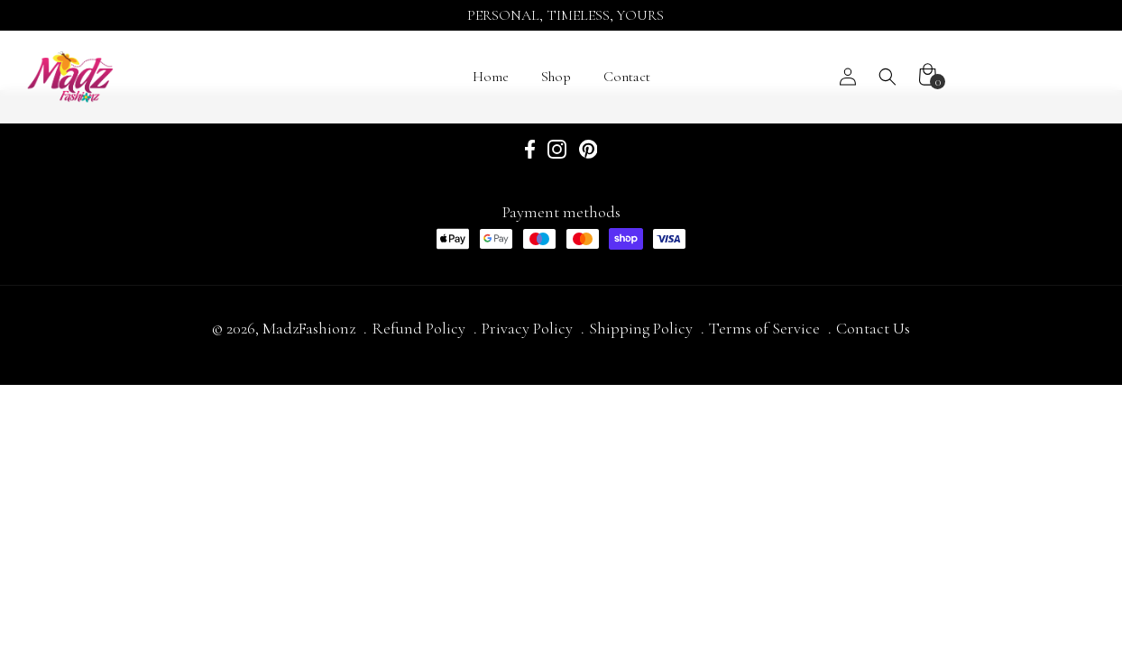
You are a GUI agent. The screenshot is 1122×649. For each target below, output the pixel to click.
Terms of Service (764, 328)
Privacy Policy (527, 328)
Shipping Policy (641, 328)
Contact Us (873, 328)
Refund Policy (418, 328)
